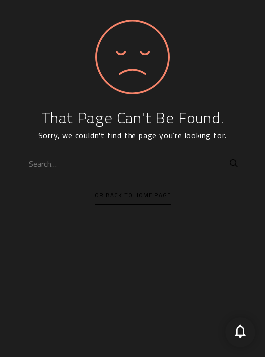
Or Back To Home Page (133, 195)
